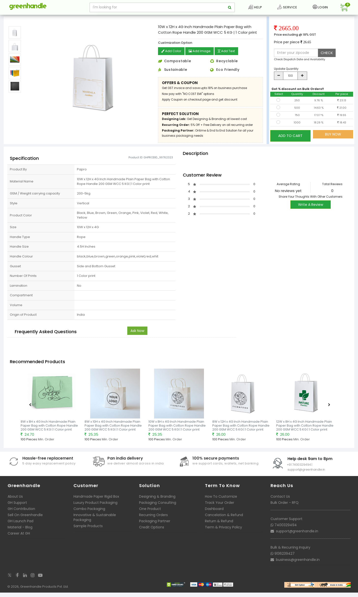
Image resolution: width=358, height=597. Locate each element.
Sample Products (88, 531)
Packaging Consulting (157, 508)
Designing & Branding (157, 502)
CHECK (327, 58)
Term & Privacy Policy (223, 532)
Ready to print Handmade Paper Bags (74, 18)
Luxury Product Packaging (95, 508)
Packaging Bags (31, 18)
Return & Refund (219, 526)
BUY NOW (333, 140)
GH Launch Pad (20, 526)
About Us (15, 502)
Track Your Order (219, 508)
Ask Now (137, 336)
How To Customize (221, 502)
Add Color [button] (171, 57)
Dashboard (214, 514)
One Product (150, 514)
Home (10, 18)
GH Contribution (21, 514)
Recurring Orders (153, 520)
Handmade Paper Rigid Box (96, 502)
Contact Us (280, 502)
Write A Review (310, 210)
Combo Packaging (89, 514)
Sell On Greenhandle (25, 520)
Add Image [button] (201, 57)
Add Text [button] (229, 57)
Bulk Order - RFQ (285, 508)
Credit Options (151, 532)
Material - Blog (20, 532)
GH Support (17, 508)
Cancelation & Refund (224, 520)
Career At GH (19, 539)
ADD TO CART (290, 140)
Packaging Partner (154, 526)
